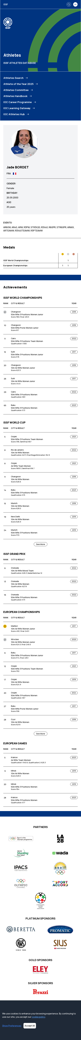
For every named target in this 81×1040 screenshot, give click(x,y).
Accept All (30, 1025)
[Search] (69, 4)
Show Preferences (11, 1025)
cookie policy (38, 1016)
